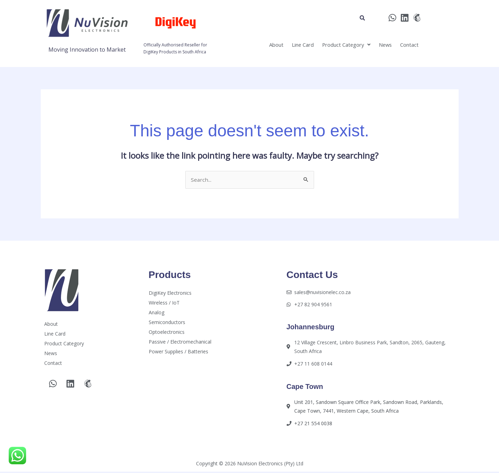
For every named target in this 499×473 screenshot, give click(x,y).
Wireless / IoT (164, 303)
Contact (408, 46)
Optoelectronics (167, 332)
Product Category (336, 46)
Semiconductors (167, 323)
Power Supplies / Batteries (178, 352)
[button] (335, 46)
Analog (156, 313)
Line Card (286, 46)
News (380, 46)
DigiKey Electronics (170, 293)
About (256, 46)
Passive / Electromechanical (180, 342)
